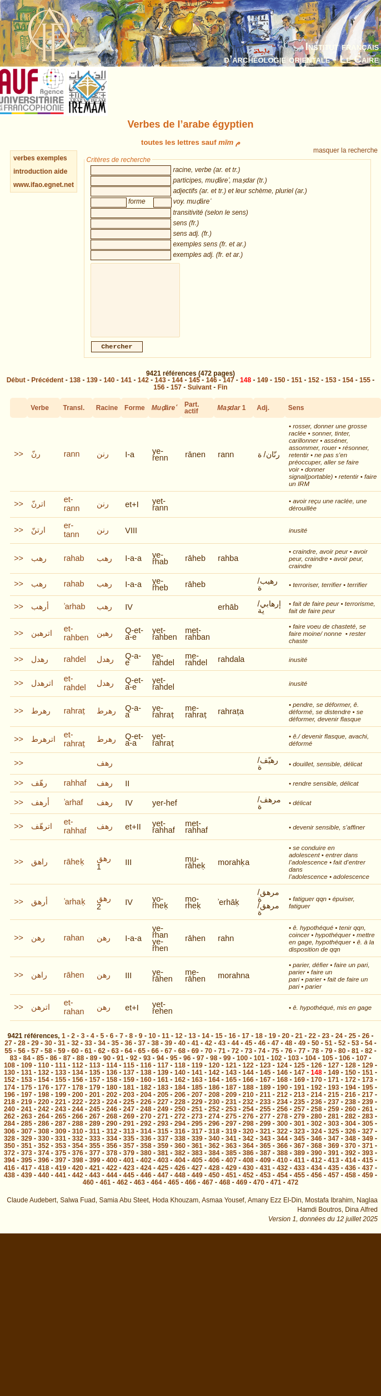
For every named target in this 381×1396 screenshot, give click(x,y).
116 (146, 1076)
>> (18, 465)
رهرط (41, 721)
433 (299, 1179)
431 (264, 1179)
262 (9, 1127)
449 (197, 1186)
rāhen (74, 986)
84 (27, 1069)
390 (316, 1164)
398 (77, 1171)
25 (352, 1047)
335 (128, 1150)
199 (60, 1106)
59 (61, 1062)
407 (231, 1171)
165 (231, 1091)
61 (88, 1062)
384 (213, 1164)
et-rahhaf (75, 837)
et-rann (72, 515)
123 (264, 1076)
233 (264, 1113)
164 (213, 1091)
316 (180, 1142)
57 (34, 1062)
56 (21, 1062)
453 (264, 1186)
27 (8, 1054)
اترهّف (41, 837)
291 (128, 1135)
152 (313, 391)
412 (316, 1171)
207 (197, 1106)
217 (367, 1106)
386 (248, 1164)
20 (285, 1047)
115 (128, 1076)
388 (282, 1164)
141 (126, 391)
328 (9, 1150)
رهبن (105, 644)
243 (60, 1120)
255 (264, 1120)
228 (180, 1113)
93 (147, 1069)
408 (248, 1171)
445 (128, 1186)
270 (146, 1127)
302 (316, 1135)
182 (146, 1098)
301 (299, 1135)
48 (288, 1054)
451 (231, 1186)
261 (367, 1120)
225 (128, 1113)
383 (197, 1164)
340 (213, 1150)
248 (146, 1120)
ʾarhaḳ (75, 912)
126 (316, 1076)
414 (350, 1171)
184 (180, 1098)
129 (367, 1076)
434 (316, 1179)
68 (182, 1062)
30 (48, 1054)
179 (94, 1098)
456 (316, 1186)
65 (142, 1062)
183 (162, 1098)
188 (248, 1098)
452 (248, 1186)
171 (333, 1091)
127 (333, 1076)
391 (333, 1164)
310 (77, 1142)
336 (146, 1150)
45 (248, 1054)
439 (26, 1186)
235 (299, 1113)
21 (299, 1047)
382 (180, 1164)
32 (74, 1054)
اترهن (40, 1018)
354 (77, 1157)
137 (128, 1084)
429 (231, 1179)
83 (13, 1069)
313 (128, 1142)
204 (146, 1106)
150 (279, 391)
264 (43, 1127)
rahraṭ (75, 721)
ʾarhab (75, 617)
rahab (74, 569)
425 (162, 1179)
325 (333, 1142)
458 (350, 1186)
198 (43, 1106)
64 (128, 1062)
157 (176, 398)
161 (162, 1091)
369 (333, 1157)
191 (299, 1098)
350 (9, 1157)
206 (180, 1106)
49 (301, 1054)
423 (128, 1179)
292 (146, 1135)
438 (9, 1186)
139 (92, 391)
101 (259, 1069)
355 (94, 1157)
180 (111, 1098)
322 (282, 1142)
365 (264, 1157)
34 (101, 1054)
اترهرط (43, 750)
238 (350, 1113)
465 (173, 1193)
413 (333, 1171)
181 (128, 1098)
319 (231, 1142)
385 (231, 1164)
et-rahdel (75, 694)
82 (368, 1062)
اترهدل (42, 694)
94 (160, 1069)
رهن (38, 948)
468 (224, 1193)
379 (128, 1164)
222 (77, 1113)
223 (94, 1113)
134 (77, 1084)
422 (111, 1179)
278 (282, 1127)
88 (80, 1069)
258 (316, 1120)
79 (328, 1062)
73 (248, 1062)
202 (111, 1106)
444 (111, 1186)
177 (60, 1098)
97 (200, 1069)
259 (333, 1120)
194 (350, 1098)
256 (282, 1120)
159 (128, 1091)
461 (105, 1193)
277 (264, 1127)
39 (168, 1054)
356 (111, 1157)
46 (261, 1054)
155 (364, 391)
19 (272, 1047)
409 (264, 1171)
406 (213, 1171)
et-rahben (76, 644)
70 (208, 1062)
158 (111, 1091)
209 (231, 1106)
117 (162, 1076)
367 (299, 1157)
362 (213, 1157)
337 (162, 1150)
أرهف (40, 813)
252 (213, 1120)
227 (162, 1113)
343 (264, 1150)
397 (60, 1171)
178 (77, 1098)
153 (331, 391)
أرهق (39, 912)
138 (75, 391)
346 (316, 1150)
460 (88, 1193)
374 (43, 1164)
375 (60, 1164)
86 (53, 1069)
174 (9, 1098)
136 (111, 1084)
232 (248, 1113)
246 (111, 1120)
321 (264, 1142)
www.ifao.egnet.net (43, 185)
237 (333, 1113)
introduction (33, 171)
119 (197, 1076)
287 (60, 1135)
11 (165, 1047)
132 (43, 1084)
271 (162, 1127)
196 (9, 1106)
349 (367, 1150)
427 (197, 1179)
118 (180, 1076)
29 (34, 1054)
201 (94, 1106)
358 (146, 1157)
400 (111, 1171)
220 (43, 1113)
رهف (105, 774)
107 (361, 1069)
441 (60, 1186)
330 (43, 1150)
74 (261, 1062)
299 (264, 1135)
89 (93, 1069)
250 (180, 1120)
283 (367, 1127)
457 (333, 1186)
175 (26, 1098)
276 (248, 1127)
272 (180, 1127)
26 (365, 1047)
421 (94, 1179)
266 (77, 1127)
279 (299, 1127)
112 (77, 1076)
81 (355, 1062)
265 (60, 1127)
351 (26, 1157)
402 (146, 1171)
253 (231, 1120)
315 (162, 1142)
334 (111, 1150)
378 (111, 1164)
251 (197, 1120)
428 (213, 1179)
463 (139, 1193)
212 (282, 1106)
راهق (39, 872)
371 (367, 1157)
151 (296, 391)
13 (191, 1047)
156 (158, 398)
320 (248, 1142)
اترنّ (38, 514)
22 (312, 1047)
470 (258, 1193)
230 (213, 1113)
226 (146, 1113)
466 (190, 1193)
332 (77, 1150)
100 (242, 1069)
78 (315, 1062)
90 (107, 1069)
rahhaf (75, 794)
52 (341, 1054)
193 (333, 1098)
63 (114, 1062)
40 (182, 1054)
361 (197, 1157)
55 (8, 1062)
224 (111, 1113)
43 (221, 1054)
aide (60, 171)
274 (213, 1127)
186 (213, 1098)
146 (211, 391)
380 (146, 1164)
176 (43, 1098)
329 (26, 1150)
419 (60, 1179)
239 (367, 1113)
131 (26, 1084)
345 (299, 1150)
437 (367, 1179)
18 (258, 1047)
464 (156, 1193)
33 (88, 1054)
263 (26, 1127)
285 (26, 1135)
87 (67, 1069)
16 (231, 1047)
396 (43, 1171)
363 (231, 1157)
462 (122, 1193)
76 (288, 1062)
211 (264, 1106)
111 (60, 1076)
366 (282, 1157)
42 (208, 1054)
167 (264, 1091)
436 (350, 1179)
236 (316, 1113)
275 (231, 1127)
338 (180, 1150)
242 (43, 1120)
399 (94, 1171)
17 (245, 1047)
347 (333, 1150)
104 (310, 1069)
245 (94, 1120)
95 (173, 1069)
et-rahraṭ (75, 750)
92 (133, 1069)
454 (282, 1186)
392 (350, 1164)
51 (328, 1054)
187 (231, 1098)
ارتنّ (38, 541)
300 (282, 1135)
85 (40, 1069)
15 (218, 1047)
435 (333, 1179)
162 (180, 1091)
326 (350, 1142)
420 (77, 1179)
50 (315, 1054)
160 (146, 1091)
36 (128, 1054)
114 (111, 1076)
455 (299, 1186)
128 (350, 1076)
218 (9, 1113)
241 (26, 1120)
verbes (24, 158)
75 (275, 1062)
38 (155, 1054)
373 (26, 1164)
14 (205, 1047)
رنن (103, 465)
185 (197, 1098)
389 (299, 1164)
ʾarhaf (73, 813)
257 (299, 1120)
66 (155, 1062)
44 (235, 1054)
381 (162, 1164)
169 (299, 1091)
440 (43, 1186)
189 (264, 1098)
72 (235, 1062)
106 (344, 1069)
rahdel (75, 670)
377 (94, 1164)
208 (213, 1106)
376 (77, 1164)
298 (248, 1135)
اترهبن (41, 644)
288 (77, 1135)
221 (60, 1113)
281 (333, 1127)
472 (292, 1193)
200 (77, 1106)
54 (368, 1054)
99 (226, 1069)
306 (9, 1142)
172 (350, 1091)
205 (162, 1106)
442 (77, 1186)
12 (178, 1047)
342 (248, 1150)
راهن (39, 986)
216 (350, 1106)
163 (197, 1091)
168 (282, 1091)
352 (43, 1157)
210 (248, 1106)
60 (74, 1062)
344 (282, 1150)
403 (162, 1171)
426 (180, 1179)
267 (94, 1127)
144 (177, 391)
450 (213, 1186)
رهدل (39, 670)
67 (168, 1062)
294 (180, 1135)
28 (21, 1054)
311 (94, 1142)
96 (186, 1069)
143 (160, 391)
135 (94, 1084)
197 (26, 1106)
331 (60, 1150)
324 (316, 1142)
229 (197, 1113)
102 (276, 1069)
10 (152, 1047)
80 (341, 1062)
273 (197, 1127)
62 (101, 1062)
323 (299, 1142)
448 (180, 1186)
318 (213, 1142)
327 (367, 1142)
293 (162, 1135)
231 (231, 1113)
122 (248, 1076)
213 (299, 1106)
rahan (74, 948)
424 (146, 1179)
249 (162, 1120)
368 (316, 1157)
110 (43, 1076)
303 (333, 1135)
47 (275, 1054)
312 (111, 1142)
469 (241, 1193)
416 (9, 1179)
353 (60, 1157)
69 (195, 1062)
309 (60, 1142)
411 (299, 1171)
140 (108, 391)
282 (350, 1127)
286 (43, 1135)
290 (111, 1135)
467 (207, 1193)
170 (316, 1091)
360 (180, 1157)
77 (301, 1062)
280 (316, 1127)
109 (26, 1076)
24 (339, 1047)
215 (333, 1106)
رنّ (36, 465)
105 (327, 1069)
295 (197, 1135)
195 (367, 1098)
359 (162, 1157)
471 (276, 1193)
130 (9, 1084)
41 (195, 1054)
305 (367, 1135)
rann (72, 465)
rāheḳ (74, 872)
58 (48, 1062)
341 (231, 1150)
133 (60, 1084)
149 (262, 391)
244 (77, 1120)
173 (367, 1091)
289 (94, 1135)
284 (9, 1135)
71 (221, 1062)
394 (9, 1171)
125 (299, 1076)
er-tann (71, 541)
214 (316, 1106)
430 (248, 1179)
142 (143, 391)
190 (282, 1098)
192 (316, 1098)
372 (9, 1164)
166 (248, 1091)
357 (128, 1157)
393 (367, 1164)
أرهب (40, 617)
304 (350, 1135)
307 (26, 1142)
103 (293, 1069)
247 (128, 1120)
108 (9, 1076)
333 (94, 1150)
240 (9, 1120)
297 (231, 1135)
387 (264, 1164)
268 (111, 1127)
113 (94, 1076)
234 (282, 1113)
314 (146, 1142)
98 (213, 1069)
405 (197, 1171)
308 (43, 1142)
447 (162, 1186)
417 (26, 1179)
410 (282, 1171)
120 (213, 1076)
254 (248, 1120)
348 (350, 1150)
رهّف (39, 794)
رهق (104, 869)
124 (282, 1076)
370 (350, 1157)
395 (26, 1171)
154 (347, 391)
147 (228, 391)
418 (43, 1179)
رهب (39, 569)
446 (146, 1186)
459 (367, 1186)
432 (282, 1179)
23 (325, 1047)
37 (142, 1054)
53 (355, 1054)
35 (114, 1054)
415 (367, 1171)
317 (197, 1142)
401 (128, 1171)
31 (61, 1054)
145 (194, 391)
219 (26, 1113)
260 (350, 1120)
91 (120, 1069)
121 (231, 1076)
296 (213, 1135)
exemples (52, 158)
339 (197, 1150)
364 (248, 1157)
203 (128, 1106)
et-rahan (74, 1018)
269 (128, 1127)
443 (94, 1186)
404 (180, 1171)
